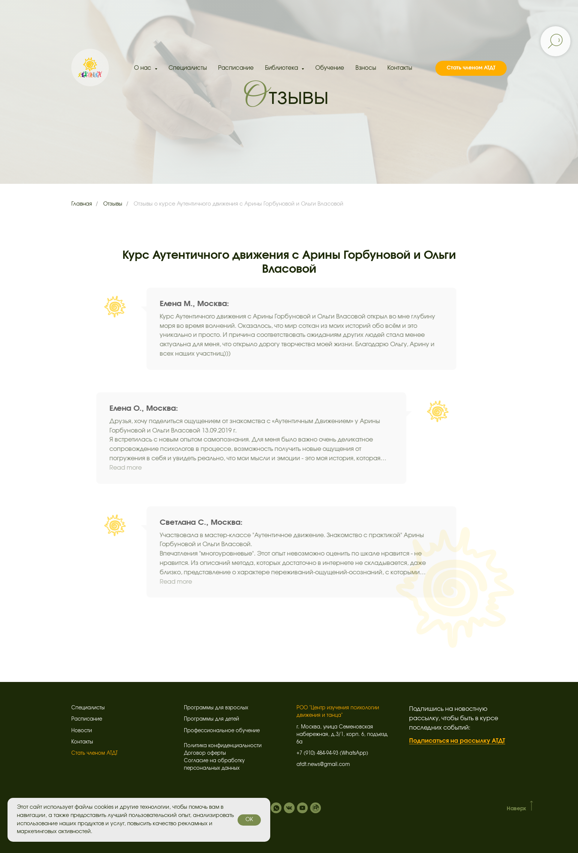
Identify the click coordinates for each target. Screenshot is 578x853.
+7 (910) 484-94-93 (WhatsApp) (332, 753)
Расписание (236, 68)
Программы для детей (211, 719)
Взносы (365, 68)
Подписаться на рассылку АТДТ (457, 741)
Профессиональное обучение (222, 730)
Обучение (329, 68)
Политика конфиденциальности (223, 745)
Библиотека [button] (282, 68)
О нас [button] (143, 68)
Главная (81, 204)
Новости (81, 730)
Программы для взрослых (216, 708)
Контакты (399, 68)
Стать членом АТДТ (94, 753)
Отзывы (112, 204)
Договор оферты (205, 753)
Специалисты (188, 68)
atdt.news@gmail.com (323, 764)
